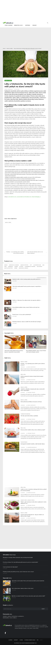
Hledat (43, 608)
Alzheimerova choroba (30, 266)
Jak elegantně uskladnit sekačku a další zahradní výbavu (33, 444)
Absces (5, 265)
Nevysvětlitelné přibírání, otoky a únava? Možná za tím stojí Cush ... (26, 307)
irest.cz (11, 617)
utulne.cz (9, 616)
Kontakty (16, 640)
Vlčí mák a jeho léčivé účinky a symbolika (29, 415)
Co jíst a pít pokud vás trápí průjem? (10, 567)
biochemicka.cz (15, 616)
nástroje (28, 25)
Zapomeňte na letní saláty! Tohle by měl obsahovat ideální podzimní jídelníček (28, 580)
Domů (4, 48)
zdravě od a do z (19, 25)
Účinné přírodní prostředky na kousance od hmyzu (31, 401)
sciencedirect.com (12, 196)
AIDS (43, 265)
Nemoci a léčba (10, 48)
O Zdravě (10, 640)
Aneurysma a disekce (23, 268)
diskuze (34, 25)
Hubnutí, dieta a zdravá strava (27, 500)
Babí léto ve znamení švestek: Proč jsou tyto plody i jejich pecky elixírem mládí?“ (28, 596)
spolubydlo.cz (21, 616)
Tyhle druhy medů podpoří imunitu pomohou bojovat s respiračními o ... (27, 286)
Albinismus (10, 266)
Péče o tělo (23, 374)
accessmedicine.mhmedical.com (24, 196)
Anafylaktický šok (8, 268)
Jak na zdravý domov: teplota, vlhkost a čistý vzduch (22, 588)
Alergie (16, 266)
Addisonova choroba (14, 265)
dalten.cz (15, 617)
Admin (41, 640)
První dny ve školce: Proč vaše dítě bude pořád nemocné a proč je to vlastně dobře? (20, 562)
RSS (37, 640)
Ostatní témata (24, 442)
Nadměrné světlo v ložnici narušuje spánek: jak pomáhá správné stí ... (26, 279)
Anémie (15, 268)
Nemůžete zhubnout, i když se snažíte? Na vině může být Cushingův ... (27, 321)
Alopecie (21, 266)
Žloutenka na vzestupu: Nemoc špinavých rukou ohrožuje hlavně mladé (18, 557)
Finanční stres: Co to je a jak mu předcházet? (21, 314)
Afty (31, 265)
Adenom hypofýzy (24, 265)
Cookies (21, 640)
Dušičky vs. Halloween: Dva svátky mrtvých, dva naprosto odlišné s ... (26, 300)
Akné (5, 266)
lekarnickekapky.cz (36, 196)
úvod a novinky (8, 25)
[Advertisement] (25, 37)
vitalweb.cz (5, 616)
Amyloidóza (39, 266)
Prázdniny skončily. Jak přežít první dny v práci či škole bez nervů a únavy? (18, 571)
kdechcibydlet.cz (6, 617)
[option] (15, 344)
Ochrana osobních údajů (29, 640)
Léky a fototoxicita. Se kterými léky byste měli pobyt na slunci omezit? (27, 48)
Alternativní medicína (25, 414)
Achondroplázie (37, 265)
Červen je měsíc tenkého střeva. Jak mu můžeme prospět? (33, 429)
